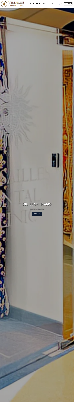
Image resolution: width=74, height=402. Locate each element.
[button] (43, 4)
